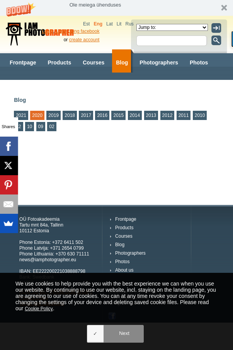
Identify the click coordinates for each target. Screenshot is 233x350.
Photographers (158, 62)
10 (29, 126)
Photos (199, 62)
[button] (116, 8)
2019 (53, 115)
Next (124, 333)
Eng (98, 24)
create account (84, 39)
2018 (70, 115)
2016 (102, 115)
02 (51, 126)
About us (21, 86)
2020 (37, 115)
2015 (118, 115)
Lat (109, 24)
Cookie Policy (39, 308)
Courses (93, 62)
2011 (184, 115)
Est (86, 24)
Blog (122, 62)
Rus (129, 24)
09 (40, 126)
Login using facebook (77, 31)
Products (59, 62)
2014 (135, 115)
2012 (167, 115)
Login (47, 31)
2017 (86, 115)
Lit (119, 24)
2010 (200, 115)
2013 (151, 115)
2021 (21, 115)
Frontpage (23, 62)
